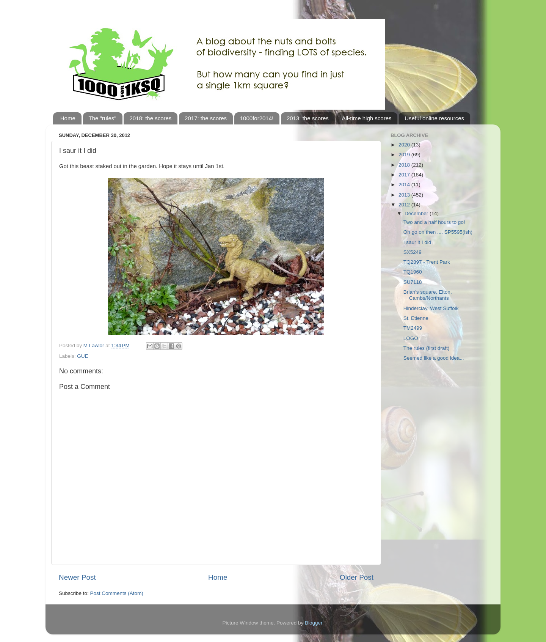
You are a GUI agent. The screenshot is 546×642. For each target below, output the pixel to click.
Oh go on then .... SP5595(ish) (437, 232)
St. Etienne (415, 318)
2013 (405, 195)
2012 (405, 205)
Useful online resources (434, 118)
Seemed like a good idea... (433, 358)
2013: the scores (308, 118)
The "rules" (102, 118)
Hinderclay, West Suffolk (431, 308)
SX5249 (412, 252)
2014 (405, 184)
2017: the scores (206, 118)
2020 (405, 145)
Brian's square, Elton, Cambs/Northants (427, 295)
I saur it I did (417, 242)
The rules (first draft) (426, 348)
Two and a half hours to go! (434, 222)
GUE (82, 356)
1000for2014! (256, 118)
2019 (405, 154)
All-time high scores (367, 118)
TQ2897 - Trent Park (426, 262)
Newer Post (77, 577)
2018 (405, 165)
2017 (405, 175)
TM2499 (412, 328)
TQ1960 (412, 272)
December (417, 213)
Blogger (313, 623)
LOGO (410, 338)
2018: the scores (150, 118)
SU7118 (412, 282)
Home (67, 118)
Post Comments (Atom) (116, 593)
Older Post (356, 577)
